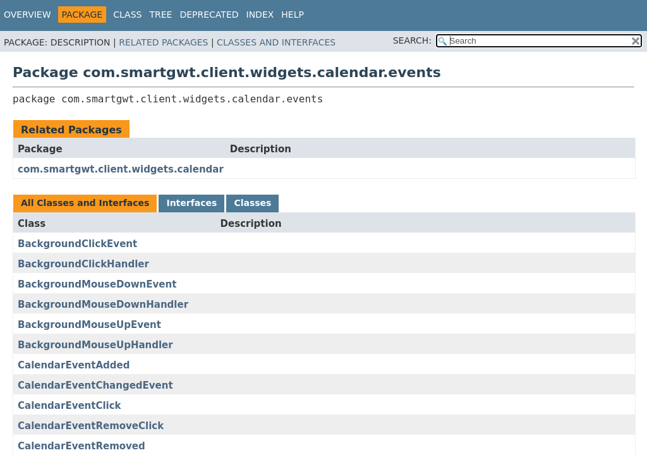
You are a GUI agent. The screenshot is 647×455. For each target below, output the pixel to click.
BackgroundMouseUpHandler (95, 345)
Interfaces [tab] (191, 203)
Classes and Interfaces (276, 42)
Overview (27, 14)
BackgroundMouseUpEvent (89, 325)
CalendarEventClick (69, 405)
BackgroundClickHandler (83, 264)
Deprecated (208, 14)
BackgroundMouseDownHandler (103, 304)
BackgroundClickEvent (77, 244)
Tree (160, 14)
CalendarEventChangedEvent (95, 385)
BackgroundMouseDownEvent (97, 284)
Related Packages (163, 42)
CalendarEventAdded (74, 365)
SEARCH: (412, 40)
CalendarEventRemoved (81, 446)
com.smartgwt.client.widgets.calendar (121, 169)
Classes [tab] (252, 203)
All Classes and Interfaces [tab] (85, 203)
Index (260, 14)
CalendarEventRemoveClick (91, 426)
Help (292, 14)
